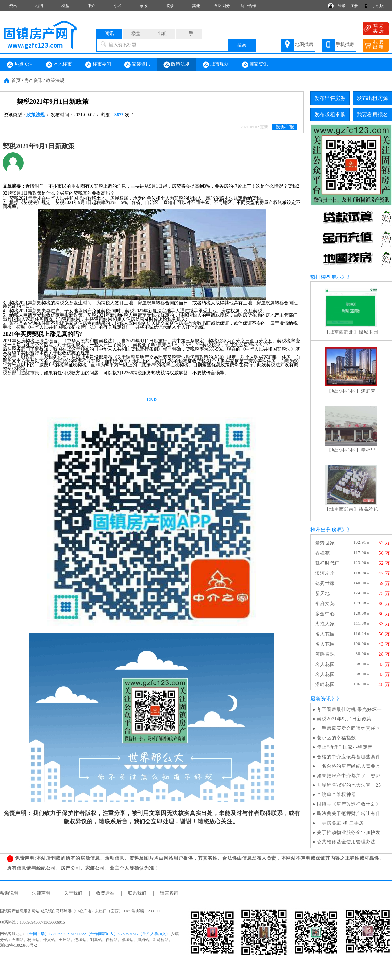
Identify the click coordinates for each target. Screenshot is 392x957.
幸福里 (368, 450)
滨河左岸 (325, 573)
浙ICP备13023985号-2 (18, 945)
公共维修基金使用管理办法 (346, 841)
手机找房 (345, 44)
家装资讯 (137, 64)
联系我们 (137, 893)
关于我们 (73, 893)
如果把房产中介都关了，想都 (349, 775)
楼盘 (65, 5)
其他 (196, 5)
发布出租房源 (372, 98)
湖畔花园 (325, 684)
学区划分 (222, 5)
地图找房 (304, 44)
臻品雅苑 (368, 509)
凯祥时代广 (327, 563)
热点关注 (20, 64)
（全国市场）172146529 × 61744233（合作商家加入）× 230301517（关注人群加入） (97, 934)
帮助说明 (9, 893)
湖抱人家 (325, 623)
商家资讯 (255, 64)
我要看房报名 (372, 114)
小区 (118, 5)
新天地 (322, 593)
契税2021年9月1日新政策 (344, 718)
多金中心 (325, 613)
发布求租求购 (330, 114)
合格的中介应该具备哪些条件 (349, 756)
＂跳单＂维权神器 (336, 794)
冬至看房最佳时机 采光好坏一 (349, 709)
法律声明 (41, 893)
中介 (91, 5)
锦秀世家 (325, 583)
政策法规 (176, 64)
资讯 (13, 5)
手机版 (378, 5)
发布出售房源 (330, 98)
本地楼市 (59, 64)
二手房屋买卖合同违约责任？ (349, 728)
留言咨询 (169, 893)
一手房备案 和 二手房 (340, 823)
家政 (144, 5)
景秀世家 (325, 543)
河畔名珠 (325, 654)
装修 (170, 5)
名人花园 (325, 634)
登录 (342, 5)
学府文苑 (325, 603)
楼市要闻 (98, 64)
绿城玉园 (368, 332)
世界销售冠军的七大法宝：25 (349, 785)
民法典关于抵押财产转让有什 (349, 813)
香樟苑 (322, 553)
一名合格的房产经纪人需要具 (349, 766)
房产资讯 (33, 80)
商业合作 (248, 5)
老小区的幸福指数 (336, 737)
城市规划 (216, 64)
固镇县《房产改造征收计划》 (349, 804)
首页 (16, 80)
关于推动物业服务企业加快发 (349, 832)
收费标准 (105, 893)
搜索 (241, 44)
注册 (354, 5)
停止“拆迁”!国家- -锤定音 (345, 747)
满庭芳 (368, 391)
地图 (39, 5)
